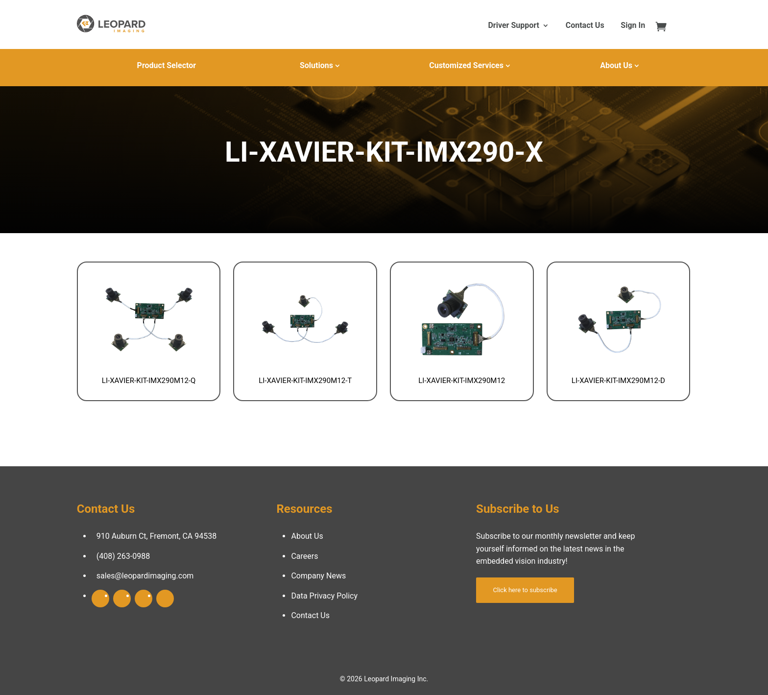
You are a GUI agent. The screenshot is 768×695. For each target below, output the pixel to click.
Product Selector (166, 65)
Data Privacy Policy (324, 595)
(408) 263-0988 (123, 556)
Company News (318, 575)
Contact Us (585, 26)
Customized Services (466, 65)
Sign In (633, 26)
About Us (616, 65)
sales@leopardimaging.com (145, 575)
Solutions (316, 65)
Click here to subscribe (525, 590)
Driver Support (513, 26)
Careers (304, 556)
